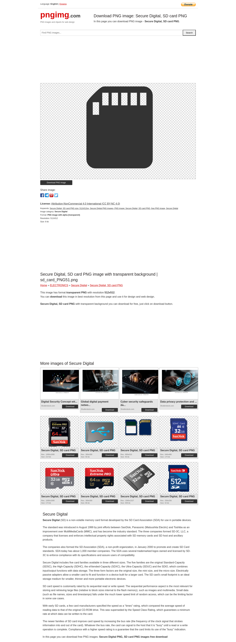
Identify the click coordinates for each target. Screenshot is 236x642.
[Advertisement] (118, 60)
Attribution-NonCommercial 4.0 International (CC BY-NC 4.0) (85, 203)
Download (70, 406)
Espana (63, 4)
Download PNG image (56, 183)
